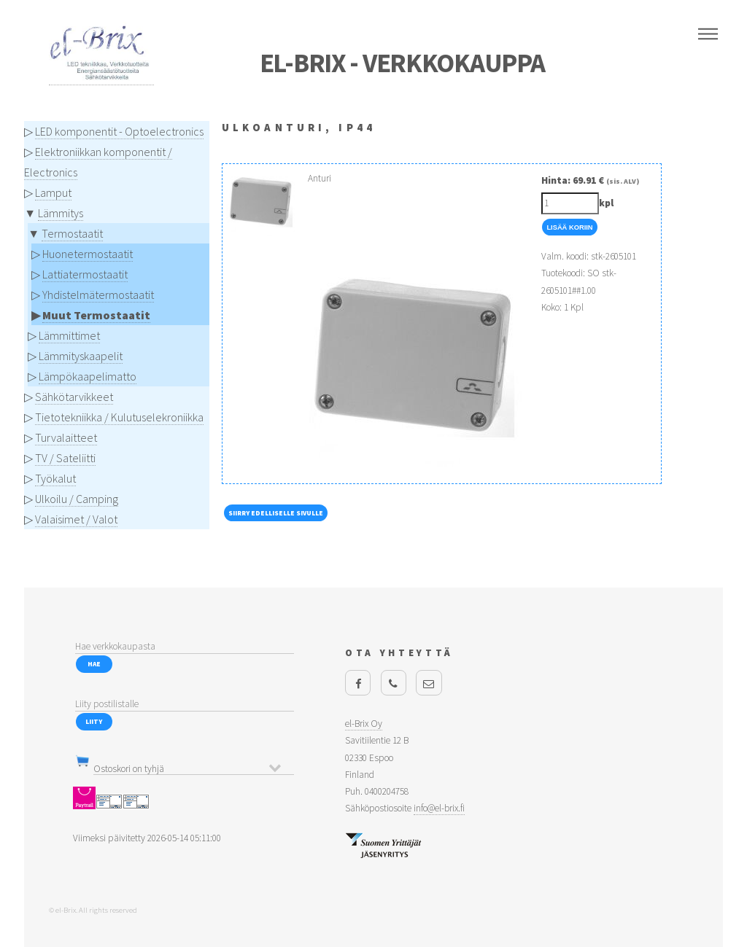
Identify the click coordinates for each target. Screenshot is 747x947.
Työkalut (55, 478)
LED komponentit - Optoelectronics (119, 131)
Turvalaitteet (66, 437)
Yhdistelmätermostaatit (98, 294)
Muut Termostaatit (96, 315)
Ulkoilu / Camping (76, 498)
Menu (708, 34)
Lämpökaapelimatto (87, 376)
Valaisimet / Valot (76, 519)
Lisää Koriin (569, 227)
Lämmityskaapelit (81, 355)
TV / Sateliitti (65, 458)
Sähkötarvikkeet (74, 396)
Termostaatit (72, 233)
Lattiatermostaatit (85, 274)
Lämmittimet (69, 335)
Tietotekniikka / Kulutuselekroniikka (119, 417)
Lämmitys (60, 213)
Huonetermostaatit (87, 253)
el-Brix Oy (363, 723)
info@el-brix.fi (439, 808)
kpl (606, 203)
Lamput (53, 192)
